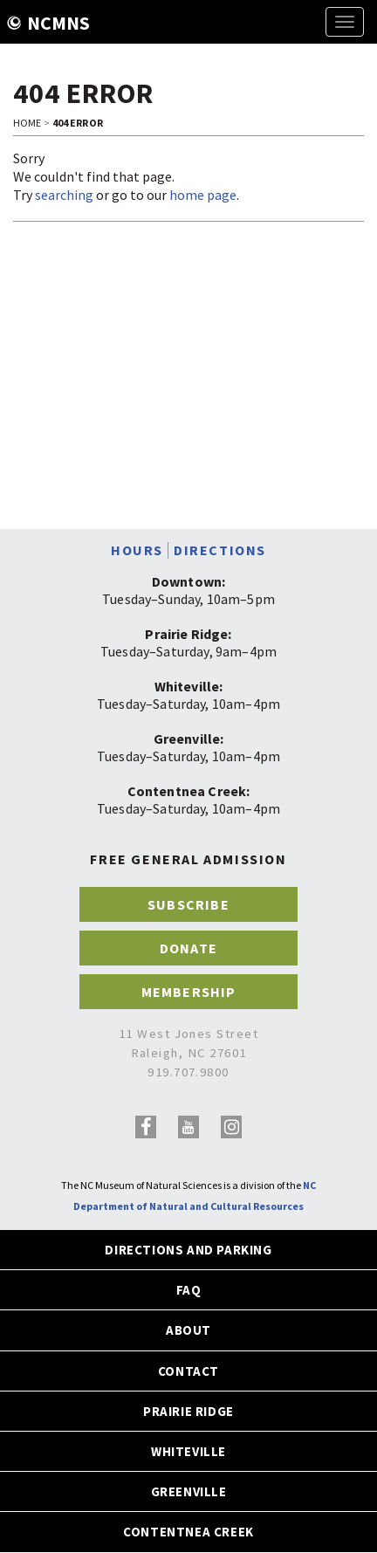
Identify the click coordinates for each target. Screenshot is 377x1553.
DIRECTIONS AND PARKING (188, 1249)
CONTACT (188, 1371)
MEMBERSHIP (188, 991)
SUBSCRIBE (188, 904)
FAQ (189, 1290)
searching (64, 194)
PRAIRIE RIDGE (188, 1411)
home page (202, 194)
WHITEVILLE (188, 1451)
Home (27, 122)
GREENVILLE (189, 1491)
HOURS (137, 550)
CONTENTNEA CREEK (188, 1531)
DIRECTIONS (220, 550)
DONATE (188, 948)
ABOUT (188, 1330)
